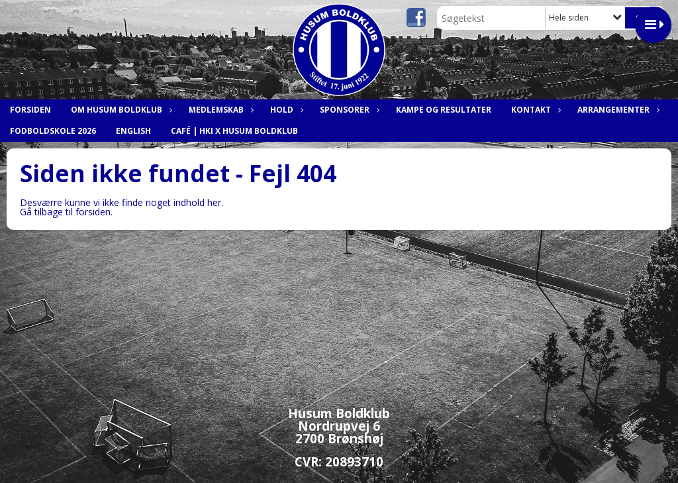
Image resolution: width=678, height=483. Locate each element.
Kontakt (534, 109)
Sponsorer (348, 109)
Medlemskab (219, 109)
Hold (285, 109)
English (133, 130)
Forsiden (30, 109)
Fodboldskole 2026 (53, 130)
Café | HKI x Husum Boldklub (234, 130)
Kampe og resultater (443, 109)
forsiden (93, 211)
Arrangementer (616, 109)
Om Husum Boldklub (120, 109)
